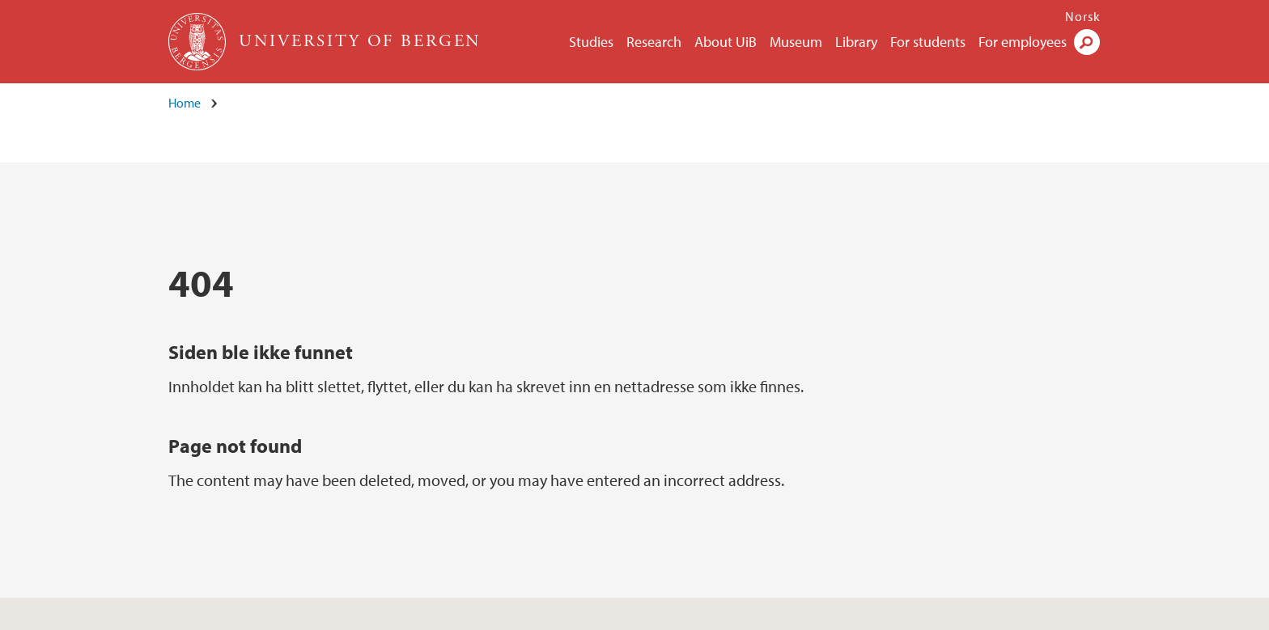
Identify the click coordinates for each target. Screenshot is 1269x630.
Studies (591, 41)
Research (653, 41)
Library (856, 41)
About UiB (725, 41)
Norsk (1083, 16)
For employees (1022, 41)
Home (184, 103)
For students (928, 41)
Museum (796, 41)
